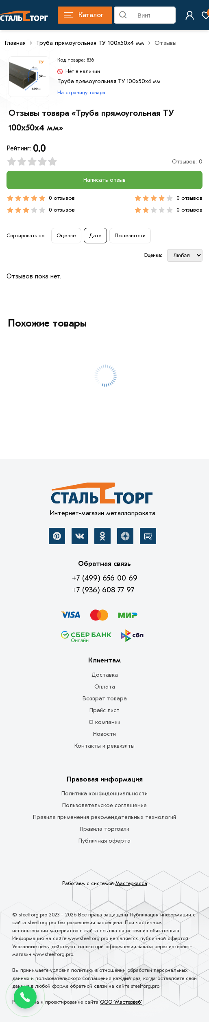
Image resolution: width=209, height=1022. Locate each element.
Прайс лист (104, 710)
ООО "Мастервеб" (121, 1002)
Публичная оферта (104, 840)
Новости (104, 734)
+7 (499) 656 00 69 (104, 578)
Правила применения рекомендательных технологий (104, 817)
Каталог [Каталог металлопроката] (83, 15)
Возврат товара (105, 698)
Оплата (104, 686)
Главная (15, 42)
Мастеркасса (131, 883)
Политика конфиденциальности (104, 793)
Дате (95, 235)
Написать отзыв (104, 180)
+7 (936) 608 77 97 (103, 589)
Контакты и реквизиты (104, 745)
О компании (104, 722)
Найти (169, 16)
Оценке (66, 235)
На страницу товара (81, 92)
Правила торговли (104, 829)
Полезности (130, 235)
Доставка (104, 674)
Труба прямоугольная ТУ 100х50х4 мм (90, 42)
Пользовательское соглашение (104, 805)
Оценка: (153, 255)
